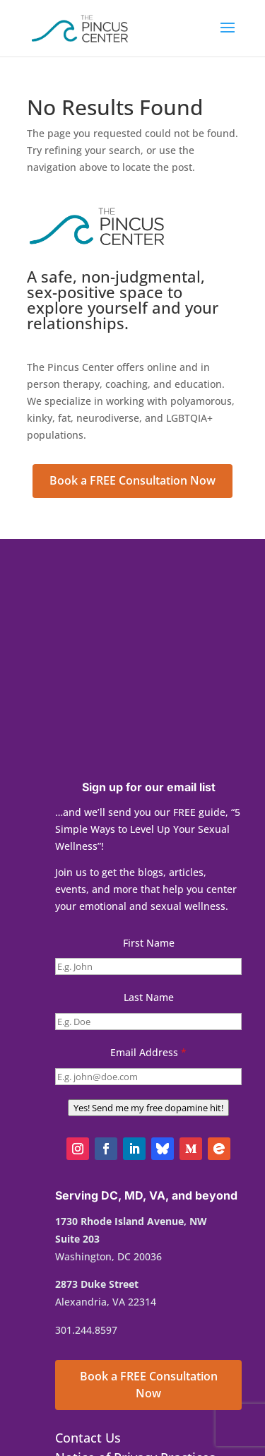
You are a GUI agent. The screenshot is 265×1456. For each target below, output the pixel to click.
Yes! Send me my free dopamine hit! (148, 1107)
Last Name (149, 997)
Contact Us (88, 1437)
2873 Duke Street (97, 1284)
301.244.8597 (86, 1330)
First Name (149, 942)
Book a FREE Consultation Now (132, 480)
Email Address (148, 1052)
